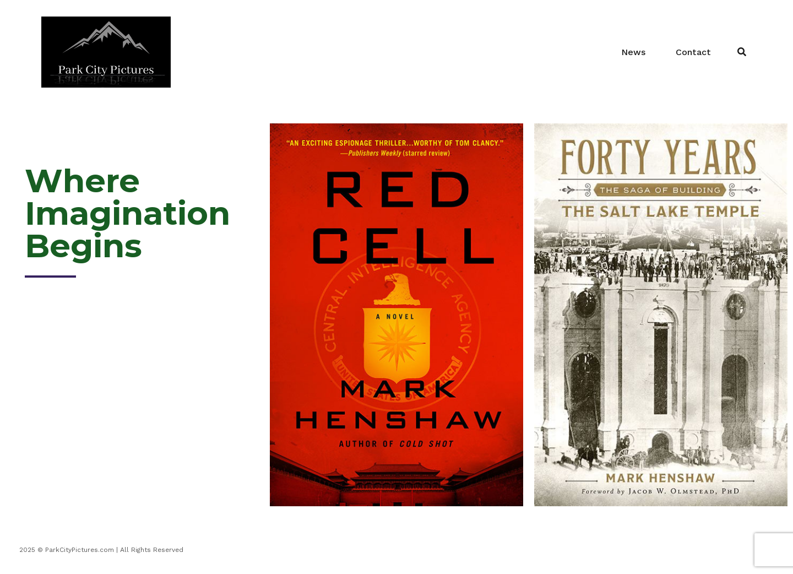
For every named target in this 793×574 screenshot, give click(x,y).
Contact (693, 52)
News (633, 52)
